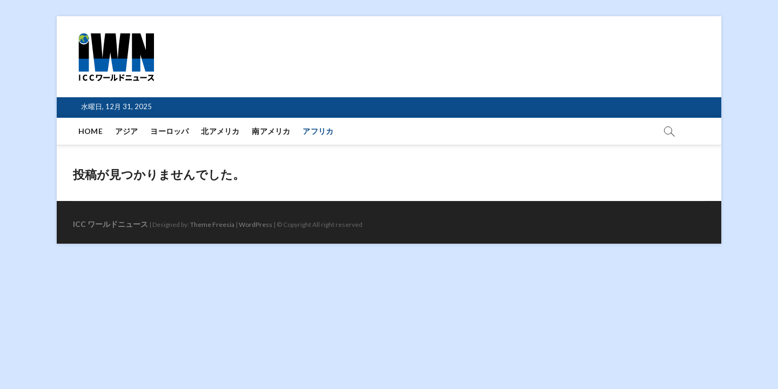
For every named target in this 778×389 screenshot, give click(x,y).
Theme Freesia (212, 224)
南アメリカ (271, 131)
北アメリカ (220, 131)
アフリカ (318, 131)
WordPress (255, 224)
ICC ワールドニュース (110, 224)
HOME (90, 131)
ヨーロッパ (169, 131)
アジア (126, 131)
